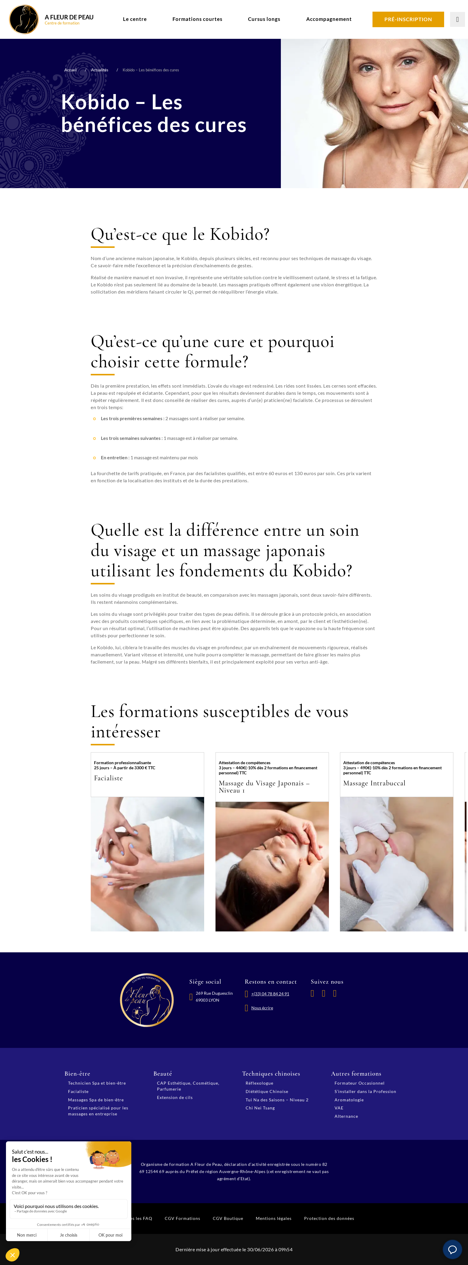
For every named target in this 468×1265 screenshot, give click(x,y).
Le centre (135, 19)
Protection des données (329, 1218)
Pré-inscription (408, 19)
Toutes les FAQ (136, 1218)
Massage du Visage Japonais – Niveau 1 (264, 787)
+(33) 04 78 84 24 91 (270, 993)
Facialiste (108, 778)
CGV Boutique (228, 1218)
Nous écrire (262, 1007)
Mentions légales (274, 1218)
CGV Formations (182, 1218)
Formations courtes (197, 19)
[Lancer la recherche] (457, 19)
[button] (452, 1249)
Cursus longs (264, 19)
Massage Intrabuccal (374, 783)
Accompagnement (329, 19)
